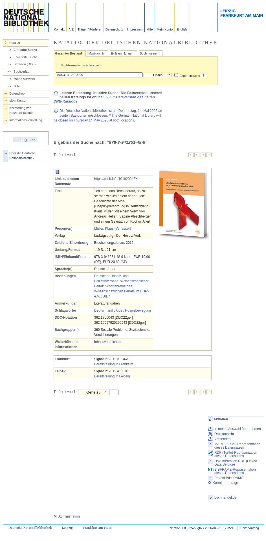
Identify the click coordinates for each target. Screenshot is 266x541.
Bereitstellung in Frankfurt (113, 364)
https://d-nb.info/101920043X (116, 179)
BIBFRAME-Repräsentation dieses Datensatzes (235, 471)
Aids (119, 310)
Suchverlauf (22, 71)
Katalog (14, 42)
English (182, 29)
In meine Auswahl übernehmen (237, 429)
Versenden (222, 439)
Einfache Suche (25, 49)
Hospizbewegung (138, 310)
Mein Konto (165, 29)
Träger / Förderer (90, 29)
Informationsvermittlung (25, 120)
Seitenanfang (249, 528)
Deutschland (103, 310)
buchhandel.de (225, 497)
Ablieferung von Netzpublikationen (21, 110)
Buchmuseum (149, 53)
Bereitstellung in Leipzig (112, 376)
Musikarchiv (96, 53)
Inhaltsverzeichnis (107, 342)
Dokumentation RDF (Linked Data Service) (235, 462)
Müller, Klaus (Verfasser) (112, 229)
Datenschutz (114, 29)
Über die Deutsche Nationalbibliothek (22, 155)
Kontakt (59, 29)
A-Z (71, 29)
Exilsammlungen (122, 53)
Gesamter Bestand (68, 53)
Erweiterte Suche (26, 57)
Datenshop (17, 93)
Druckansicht (224, 434)
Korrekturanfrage (223, 483)
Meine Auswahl (24, 79)
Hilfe (149, 29)
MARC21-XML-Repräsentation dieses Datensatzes (237, 445)
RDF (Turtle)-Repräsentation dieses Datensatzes (235, 454)
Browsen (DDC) (25, 64)
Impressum (134, 29)
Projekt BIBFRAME (228, 478)
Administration (67, 516)
